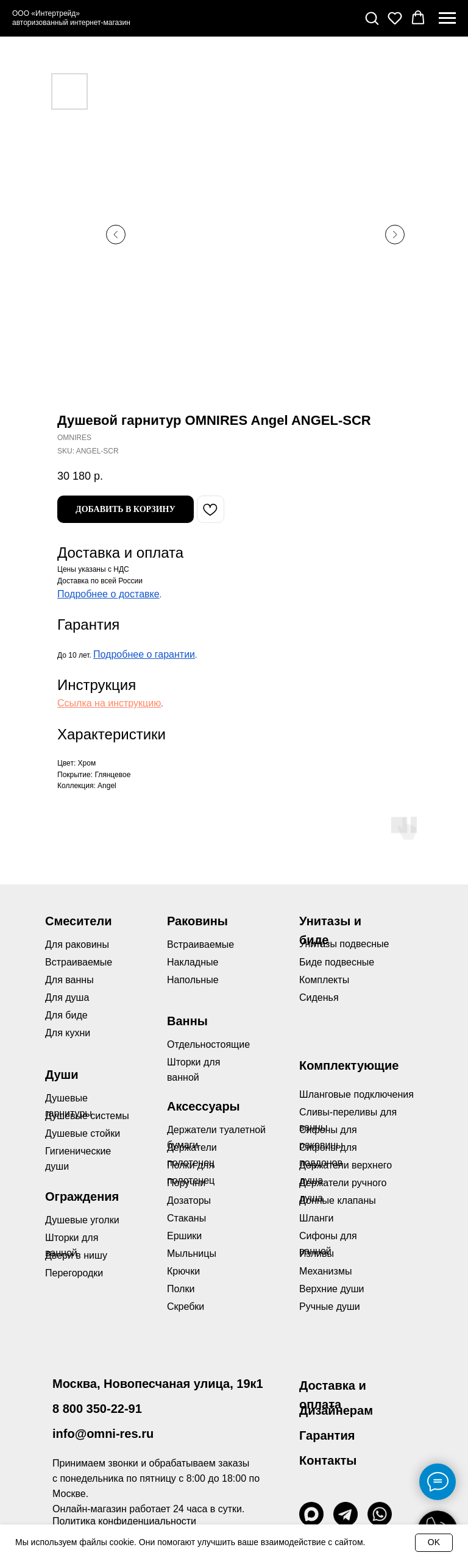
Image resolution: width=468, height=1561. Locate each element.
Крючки (183, 1271)
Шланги (316, 1218)
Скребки (185, 1306)
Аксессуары (203, 1106)
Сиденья (319, 997)
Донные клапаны (337, 1200)
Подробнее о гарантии (144, 654)
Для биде (66, 1015)
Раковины (197, 921)
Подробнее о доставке (108, 594)
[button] (371, 17)
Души (62, 1074)
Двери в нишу (76, 1255)
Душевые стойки (82, 1133)
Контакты (327, 1460)
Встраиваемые (200, 944)
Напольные (193, 980)
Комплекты (324, 980)
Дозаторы (189, 1200)
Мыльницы (191, 1253)
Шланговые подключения (356, 1094)
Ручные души (329, 1306)
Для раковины (77, 944)
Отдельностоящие (208, 1044)
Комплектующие (349, 1065)
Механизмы (325, 1271)
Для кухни (67, 1033)
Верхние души (331, 1289)
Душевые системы (87, 1116)
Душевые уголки (82, 1220)
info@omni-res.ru (103, 1433)
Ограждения (82, 1196)
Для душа (67, 997)
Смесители (78, 921)
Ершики (184, 1236)
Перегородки (74, 1273)
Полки (180, 1289)
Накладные (192, 962)
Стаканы (186, 1218)
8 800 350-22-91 (97, 1408)
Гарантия (327, 1435)
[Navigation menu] (447, 18)
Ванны (187, 1021)
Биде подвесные (336, 962)
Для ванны (69, 980)
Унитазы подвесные (344, 944)
